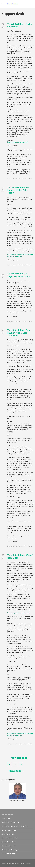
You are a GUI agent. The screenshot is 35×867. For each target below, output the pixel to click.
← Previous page (17, 757)
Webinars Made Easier (8, 846)
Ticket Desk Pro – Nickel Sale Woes (19, 25)
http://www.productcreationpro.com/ (18, 613)
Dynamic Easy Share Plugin (10, 850)
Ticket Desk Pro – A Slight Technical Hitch (18, 275)
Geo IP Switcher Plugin (8, 854)
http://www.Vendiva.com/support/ (17, 142)
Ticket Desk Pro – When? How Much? (20, 556)
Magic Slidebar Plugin (8, 834)
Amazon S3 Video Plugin (9, 830)
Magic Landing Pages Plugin (10, 822)
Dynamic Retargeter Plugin (10, 838)
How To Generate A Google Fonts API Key (14, 826)
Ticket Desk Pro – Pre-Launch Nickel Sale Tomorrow (18, 333)
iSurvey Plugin (6, 818)
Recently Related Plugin (9, 842)
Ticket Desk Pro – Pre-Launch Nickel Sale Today (18, 190)
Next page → (16, 770)
